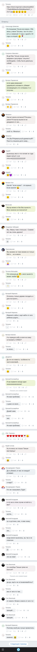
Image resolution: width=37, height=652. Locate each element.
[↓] (29, 15)
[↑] (25, 15)
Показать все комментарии (18, 390)
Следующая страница (18, 644)
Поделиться (32, 15)
